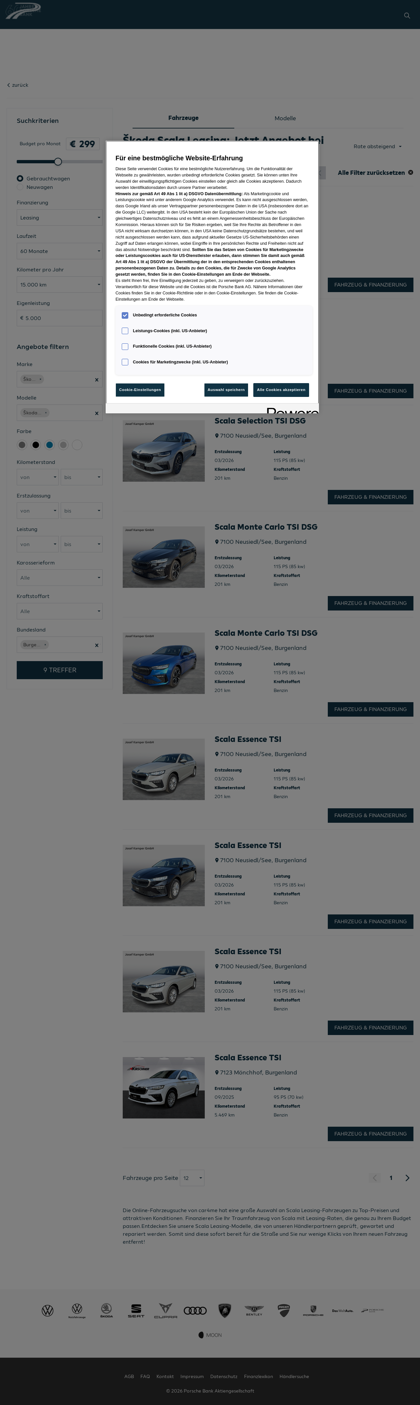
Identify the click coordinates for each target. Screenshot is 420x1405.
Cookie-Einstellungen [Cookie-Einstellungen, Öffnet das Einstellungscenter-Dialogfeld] (140, 390)
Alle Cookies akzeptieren (281, 390)
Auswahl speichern (226, 390)
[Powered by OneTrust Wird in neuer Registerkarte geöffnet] (291, 409)
